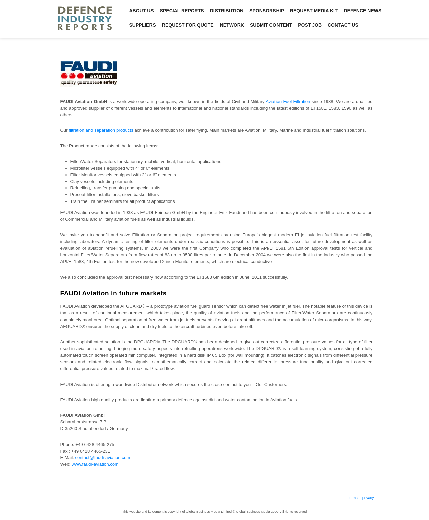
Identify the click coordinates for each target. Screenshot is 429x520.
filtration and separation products (101, 130)
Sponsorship (266, 10)
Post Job (310, 25)
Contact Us (343, 25)
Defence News (363, 10)
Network (232, 25)
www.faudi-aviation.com (95, 464)
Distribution (227, 10)
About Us (141, 10)
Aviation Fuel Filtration (288, 101)
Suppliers (142, 25)
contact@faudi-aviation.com (102, 457)
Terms (353, 498)
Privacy (368, 498)
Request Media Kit (314, 10)
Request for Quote (188, 25)
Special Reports (182, 10)
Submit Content (271, 25)
